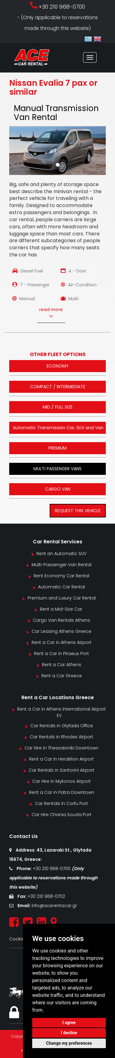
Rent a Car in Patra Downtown (61, 792)
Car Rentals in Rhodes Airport (61, 737)
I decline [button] (69, 1032)
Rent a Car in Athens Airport (61, 642)
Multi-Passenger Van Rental (61, 565)
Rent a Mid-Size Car (61, 609)
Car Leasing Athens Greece (61, 631)
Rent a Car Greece (61, 676)
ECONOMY (58, 366)
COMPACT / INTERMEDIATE (57, 387)
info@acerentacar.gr (54, 905)
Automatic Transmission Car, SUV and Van (58, 428)
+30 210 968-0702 (46, 896)
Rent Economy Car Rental (61, 576)
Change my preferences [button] (69, 1043)
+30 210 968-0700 (52, 868)
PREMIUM (57, 448)
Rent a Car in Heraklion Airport (61, 759)
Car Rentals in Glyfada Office (61, 726)
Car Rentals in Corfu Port (61, 803)
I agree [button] (68, 1022)
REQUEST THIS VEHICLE (78, 511)
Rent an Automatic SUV (61, 553)
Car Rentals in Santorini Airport (61, 770)
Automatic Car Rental (61, 587)
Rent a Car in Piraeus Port (61, 653)
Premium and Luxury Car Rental (62, 598)
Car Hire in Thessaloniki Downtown (61, 748)
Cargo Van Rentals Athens (61, 620)
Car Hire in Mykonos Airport (61, 781)
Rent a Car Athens (61, 665)
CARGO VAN (57, 489)
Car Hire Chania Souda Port (61, 814)
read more (40, 312)
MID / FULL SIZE (58, 407)
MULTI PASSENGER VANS (57, 469)
